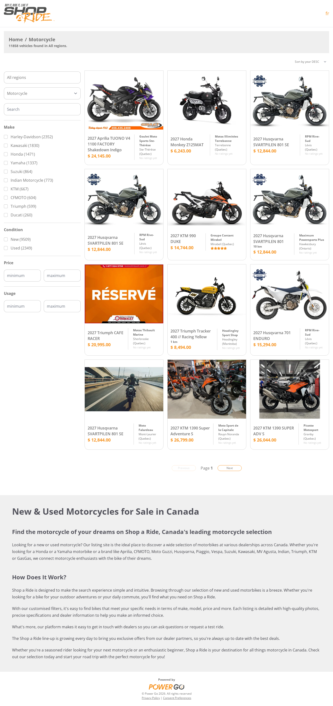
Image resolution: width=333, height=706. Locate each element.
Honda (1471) (23, 154)
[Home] (29, 13)
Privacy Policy (151, 698)
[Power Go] (166, 687)
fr (327, 13)
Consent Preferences (177, 698)
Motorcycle (42, 39)
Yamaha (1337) (24, 163)
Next (230, 468)
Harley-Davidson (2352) (32, 136)
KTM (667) (19, 189)
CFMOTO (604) (23, 197)
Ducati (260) (21, 215)
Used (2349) (21, 248)
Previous (184, 468)
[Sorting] (310, 62)
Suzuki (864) (21, 171)
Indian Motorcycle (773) (32, 180)
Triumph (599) (23, 206)
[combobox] (42, 77)
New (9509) (21, 239)
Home (16, 39)
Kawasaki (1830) (25, 145)
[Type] (42, 93)
